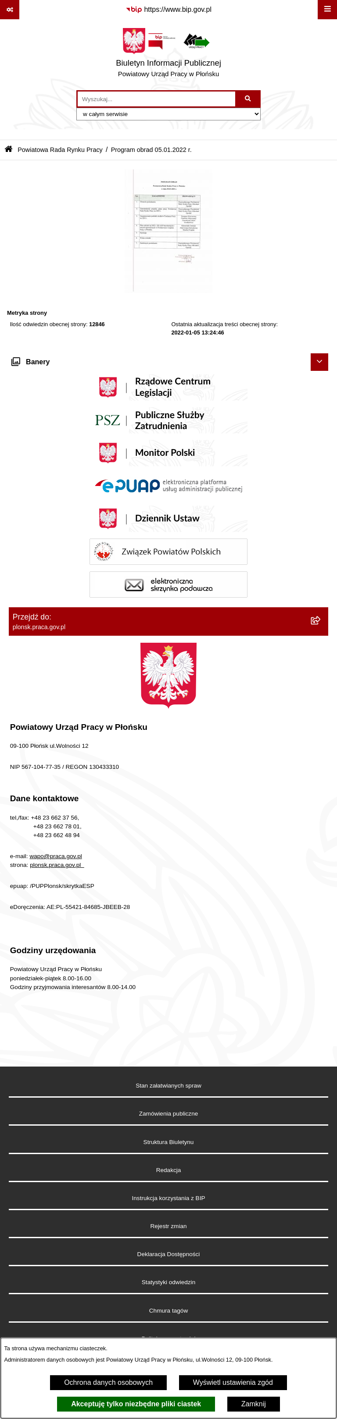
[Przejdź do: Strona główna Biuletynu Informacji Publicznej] (8, 150)
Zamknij (253, 1404)
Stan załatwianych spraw (168, 1085)
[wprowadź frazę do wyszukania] (156, 99)
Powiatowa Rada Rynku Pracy (60, 149)
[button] (168, 290)
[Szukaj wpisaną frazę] (249, 99)
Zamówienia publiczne (168, 1113)
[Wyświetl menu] (327, 9)
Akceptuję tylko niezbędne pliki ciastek (136, 1404)
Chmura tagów (168, 1310)
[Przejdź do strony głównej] (168, 54)
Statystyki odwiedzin (168, 1282)
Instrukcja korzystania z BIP (168, 1198)
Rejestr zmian (168, 1226)
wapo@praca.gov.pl (55, 856)
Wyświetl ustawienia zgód (233, 1382)
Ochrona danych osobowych (108, 1382)
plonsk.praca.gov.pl (57, 865)
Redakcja (168, 1170)
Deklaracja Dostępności (168, 1254)
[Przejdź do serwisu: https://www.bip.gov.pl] (168, 9)
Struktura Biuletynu (168, 1142)
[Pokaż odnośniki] (9, 9)
